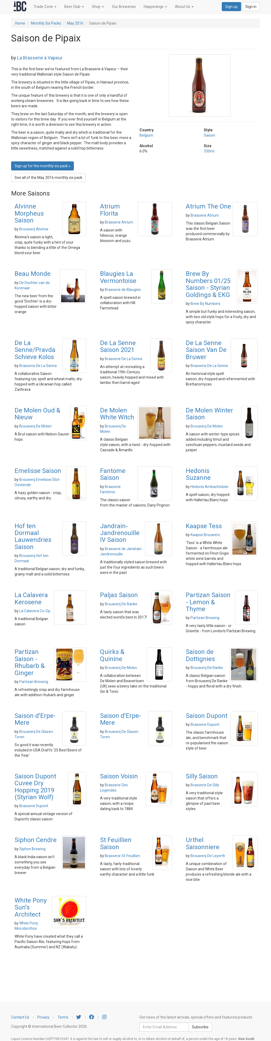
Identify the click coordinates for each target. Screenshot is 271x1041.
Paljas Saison (119, 595)
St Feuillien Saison (116, 843)
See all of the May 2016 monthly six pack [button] (48, 177)
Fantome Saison (112, 474)
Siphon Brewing (32, 849)
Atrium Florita (110, 210)
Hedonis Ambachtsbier (210, 487)
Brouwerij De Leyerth (208, 856)
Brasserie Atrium (119, 222)
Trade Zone (45, 6)
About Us (184, 6)
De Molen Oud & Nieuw (37, 414)
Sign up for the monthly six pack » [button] (42, 166)
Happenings (155, 6)
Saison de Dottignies (200, 655)
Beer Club (74, 6)
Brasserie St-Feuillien (122, 856)
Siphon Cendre (36, 840)
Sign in (250, 6)
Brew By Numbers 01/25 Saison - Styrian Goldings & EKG (208, 284)
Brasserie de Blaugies (123, 289)
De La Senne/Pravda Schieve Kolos (35, 350)
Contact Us (20, 1017)
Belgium (146, 135)
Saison (209, 135)
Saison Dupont (206, 715)
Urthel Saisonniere (202, 843)
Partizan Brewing (205, 618)
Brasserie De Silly (205, 785)
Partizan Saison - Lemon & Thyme (208, 602)
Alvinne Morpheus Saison (29, 213)
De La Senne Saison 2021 (118, 346)
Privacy (43, 1017)
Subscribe (200, 1027)
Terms (62, 1017)
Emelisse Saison (38, 471)
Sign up (231, 6)
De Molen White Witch (117, 414)
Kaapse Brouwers (205, 535)
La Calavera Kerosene (31, 598)
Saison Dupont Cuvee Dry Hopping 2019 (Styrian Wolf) (35, 787)
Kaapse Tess (204, 526)
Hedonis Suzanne (198, 474)
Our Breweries (124, 6)
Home (20, 23)
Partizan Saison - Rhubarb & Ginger (30, 662)
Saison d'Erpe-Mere (35, 719)
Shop (98, 6)
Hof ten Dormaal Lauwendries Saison (33, 536)
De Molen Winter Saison (209, 414)
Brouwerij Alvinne (33, 229)
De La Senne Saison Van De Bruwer (206, 350)
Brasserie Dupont (205, 724)
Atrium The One (208, 206)
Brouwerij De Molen (35, 426)
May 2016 (75, 23)
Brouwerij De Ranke (121, 604)
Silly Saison (202, 776)
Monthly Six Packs (46, 23)
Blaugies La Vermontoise (118, 277)
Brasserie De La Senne (38, 366)
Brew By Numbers (205, 303)
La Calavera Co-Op (34, 611)
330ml (209, 151)
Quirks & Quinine (112, 655)
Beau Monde (33, 273)
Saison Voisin (119, 776)
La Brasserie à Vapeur (39, 58)
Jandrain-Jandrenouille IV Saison (119, 533)
